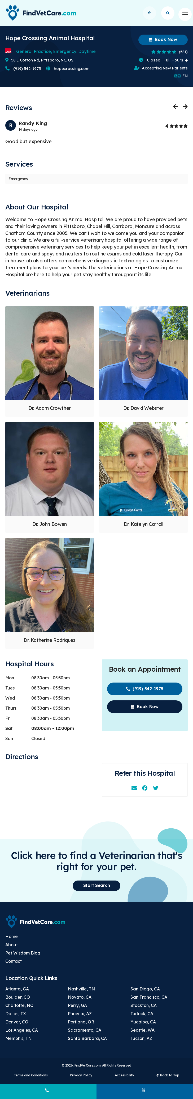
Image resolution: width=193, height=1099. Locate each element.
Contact (13, 964)
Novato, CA (79, 1000)
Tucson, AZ (141, 1041)
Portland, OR (81, 1024)
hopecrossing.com (67, 71)
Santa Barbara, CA (87, 1041)
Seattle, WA (142, 1033)
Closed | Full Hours (163, 62)
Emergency (18, 181)
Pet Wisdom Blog (22, 955)
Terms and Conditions (31, 1078)
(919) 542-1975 (23, 71)
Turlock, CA (141, 1016)
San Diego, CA (145, 991)
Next (185, 109)
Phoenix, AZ (80, 1016)
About (11, 947)
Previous (175, 109)
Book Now (163, 42)
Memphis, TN (18, 1041)
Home (11, 939)
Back (149, 14)
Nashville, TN (81, 991)
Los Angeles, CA (21, 1033)
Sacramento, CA (84, 1033)
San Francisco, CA (148, 1000)
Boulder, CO (17, 1000)
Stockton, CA (143, 1008)
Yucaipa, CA (143, 1024)
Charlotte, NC (19, 1008)
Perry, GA (77, 1008)
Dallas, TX (15, 1016)
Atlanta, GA (17, 991)
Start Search (167, 14)
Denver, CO (16, 1024)
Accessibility (124, 1078)
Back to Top (167, 1078)
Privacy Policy (81, 1078)
